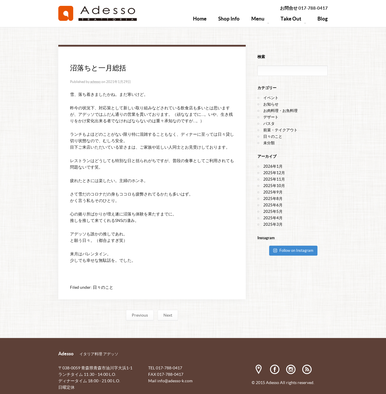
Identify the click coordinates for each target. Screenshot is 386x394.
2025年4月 (273, 218)
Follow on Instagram (293, 250)
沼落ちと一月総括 (98, 68)
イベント (271, 98)
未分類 (269, 143)
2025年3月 (273, 224)
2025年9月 (273, 192)
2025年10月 (274, 186)
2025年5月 (273, 211)
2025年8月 (273, 198)
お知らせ (271, 104)
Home (199, 18)
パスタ (269, 123)
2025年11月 (274, 179)
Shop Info (229, 18)
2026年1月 (273, 166)
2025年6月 (273, 205)
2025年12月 (274, 173)
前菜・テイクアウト (280, 130)
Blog (322, 18)
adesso (95, 82)
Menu (260, 21)
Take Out (293, 21)
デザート (271, 117)
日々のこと (103, 287)
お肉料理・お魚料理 (280, 110)
